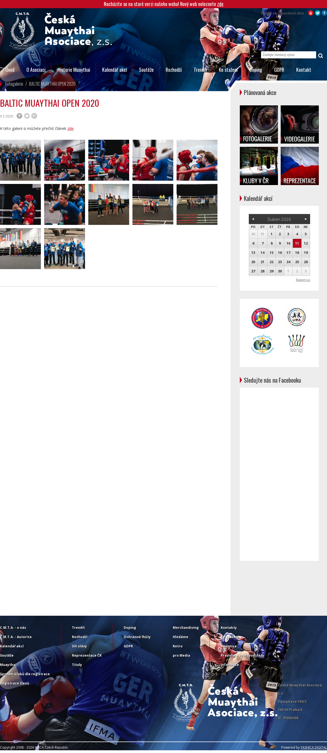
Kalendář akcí (114, 69)
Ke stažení (228, 69)
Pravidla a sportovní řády (242, 655)
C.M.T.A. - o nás (13, 627)
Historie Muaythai (73, 69)
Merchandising (186, 627)
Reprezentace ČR (87, 655)
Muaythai (8, 664)
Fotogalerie (14, 84)
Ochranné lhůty (137, 637)
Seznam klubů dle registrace (25, 674)
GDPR (279, 69)
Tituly (77, 664)
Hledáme (180, 637)
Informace (230, 664)
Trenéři (200, 69)
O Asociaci (36, 69)
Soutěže (146, 69)
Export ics (303, 280)
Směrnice (229, 646)
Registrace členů (14, 683)
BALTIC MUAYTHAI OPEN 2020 (52, 84)
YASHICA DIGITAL (314, 747)
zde (220, 3)
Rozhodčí (174, 69)
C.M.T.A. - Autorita (16, 637)
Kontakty (229, 627)
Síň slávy (79, 646)
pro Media (181, 655)
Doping (256, 69)
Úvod (9, 69)
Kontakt (303, 69)
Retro (178, 646)
